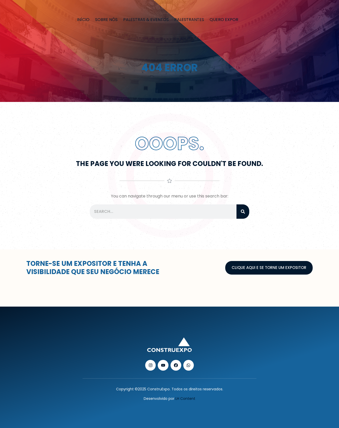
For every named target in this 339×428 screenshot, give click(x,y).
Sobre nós (106, 20)
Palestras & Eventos (146, 20)
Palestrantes (189, 20)
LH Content (185, 398)
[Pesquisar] (242, 211)
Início (83, 20)
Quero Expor (224, 20)
